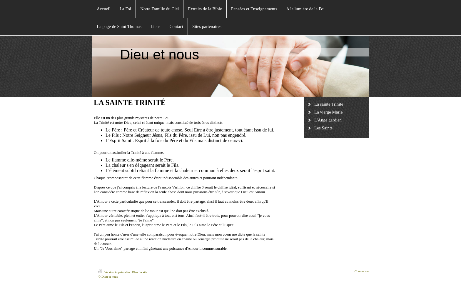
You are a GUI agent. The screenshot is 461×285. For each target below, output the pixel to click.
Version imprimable (114, 272)
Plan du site (139, 272)
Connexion (362, 271)
